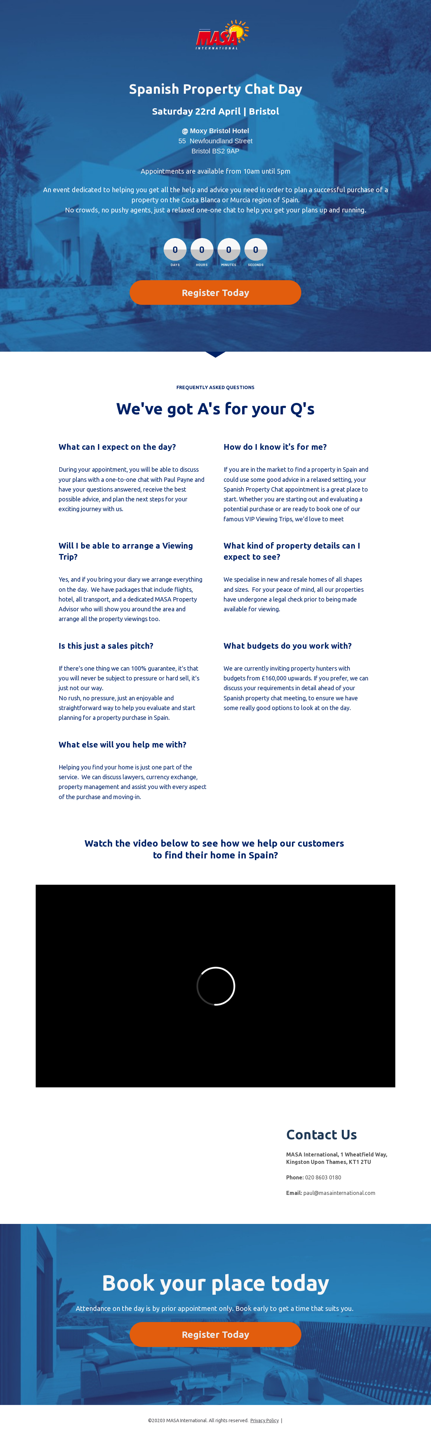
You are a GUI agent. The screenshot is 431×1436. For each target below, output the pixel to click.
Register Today (215, 292)
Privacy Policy (265, 1420)
